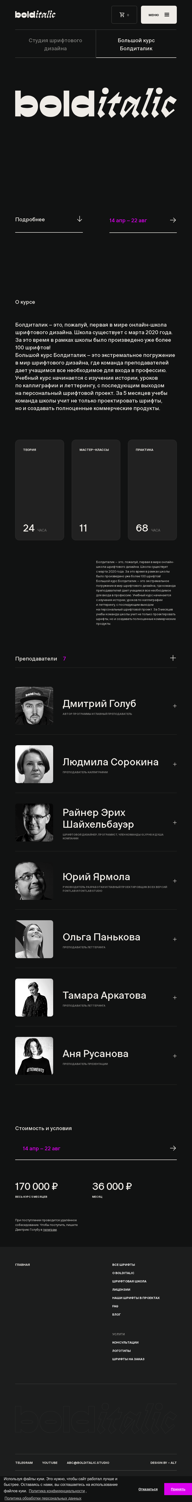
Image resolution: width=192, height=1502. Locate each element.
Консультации (125, 1342)
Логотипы (121, 1350)
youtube (49, 1462)
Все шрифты (123, 1264)
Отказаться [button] (148, 1489)
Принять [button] (178, 1489)
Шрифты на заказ (128, 1358)
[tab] (96, 705)
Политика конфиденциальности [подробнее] (57, 1491)
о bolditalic (123, 1272)
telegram (24, 1462)
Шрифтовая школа (129, 1281)
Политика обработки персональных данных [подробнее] (43, 1498)
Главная (22, 1264)
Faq (115, 1305)
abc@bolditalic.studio (88, 1462)
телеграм (50, 1229)
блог (116, 1314)
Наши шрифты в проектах (136, 1297)
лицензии (121, 1289)
